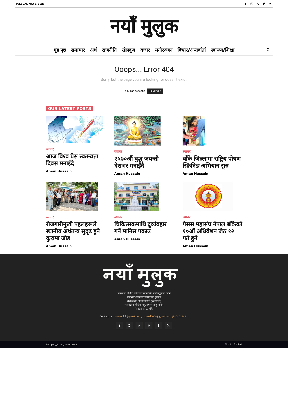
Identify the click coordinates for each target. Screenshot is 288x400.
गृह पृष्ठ (60, 50)
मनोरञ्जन (163, 50)
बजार (145, 50)
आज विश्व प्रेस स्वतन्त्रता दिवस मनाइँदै (72, 160)
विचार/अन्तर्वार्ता (191, 50)
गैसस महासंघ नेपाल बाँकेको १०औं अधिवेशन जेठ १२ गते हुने (212, 231)
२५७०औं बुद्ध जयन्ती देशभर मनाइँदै (136, 162)
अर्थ (93, 50)
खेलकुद (128, 50)
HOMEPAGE (155, 91)
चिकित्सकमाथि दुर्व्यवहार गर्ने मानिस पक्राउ (140, 228)
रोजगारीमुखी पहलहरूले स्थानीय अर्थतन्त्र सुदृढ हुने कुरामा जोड (73, 231)
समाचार (78, 50)
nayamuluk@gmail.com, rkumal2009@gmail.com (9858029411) (151, 316)
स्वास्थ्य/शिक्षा (222, 50)
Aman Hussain (59, 171)
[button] (268, 50)
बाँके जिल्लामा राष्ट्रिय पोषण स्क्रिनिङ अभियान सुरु (212, 162)
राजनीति (109, 50)
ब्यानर (50, 149)
